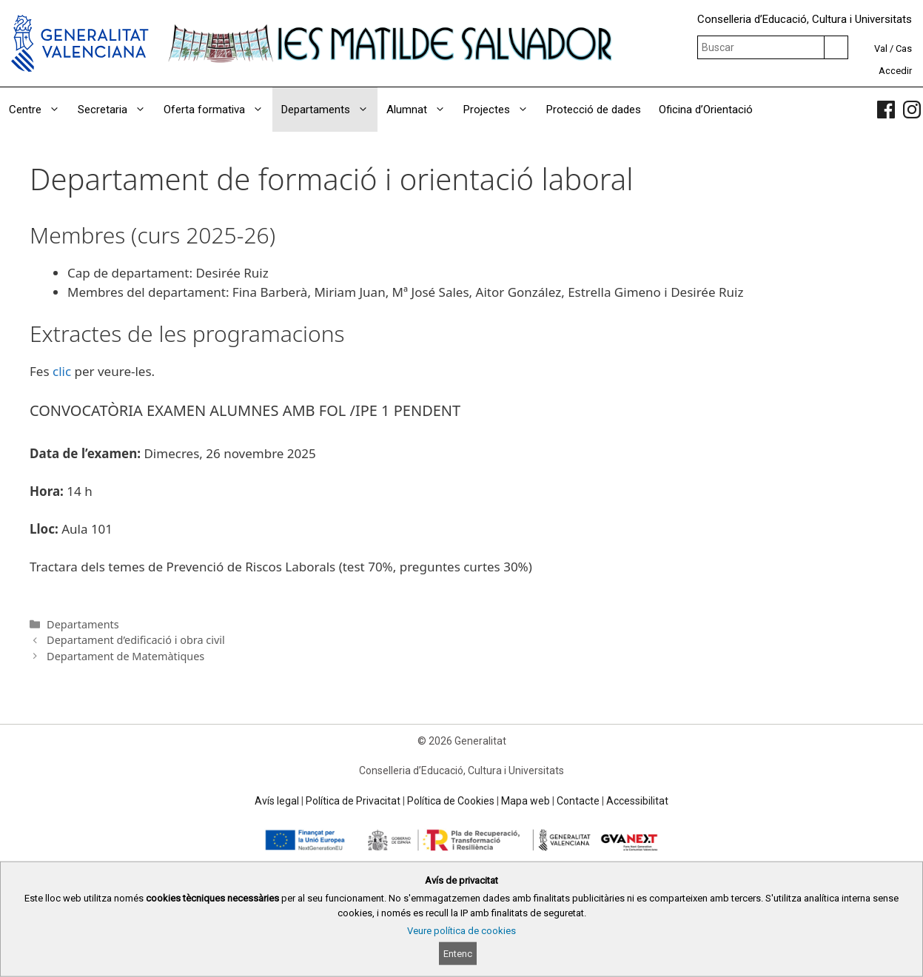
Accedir (895, 70)
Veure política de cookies (461, 930)
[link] (886, 109)
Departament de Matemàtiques (125, 656)
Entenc (457, 953)
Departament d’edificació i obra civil (136, 640)
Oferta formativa (218, 109)
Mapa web (525, 801)
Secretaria (116, 109)
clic (62, 371)
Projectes (500, 109)
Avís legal (277, 801)
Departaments (329, 109)
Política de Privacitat (353, 801)
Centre (39, 109)
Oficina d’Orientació (706, 109)
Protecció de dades (593, 109)
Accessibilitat (637, 801)
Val (880, 48)
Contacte (578, 801)
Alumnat (420, 109)
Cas (904, 48)
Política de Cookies (450, 801)
